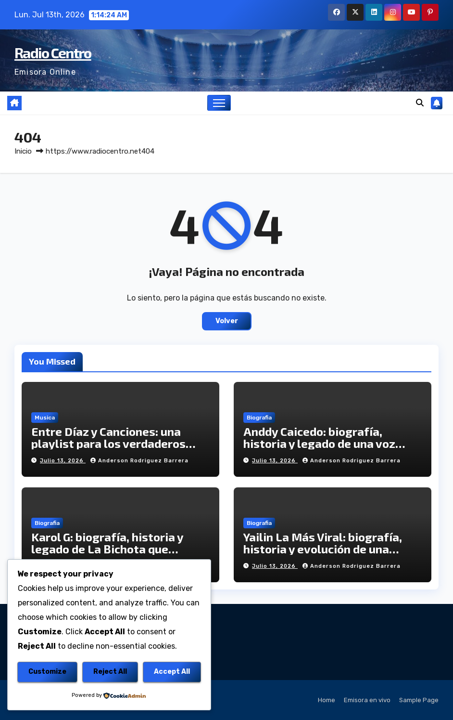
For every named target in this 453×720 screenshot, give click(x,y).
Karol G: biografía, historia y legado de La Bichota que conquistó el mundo (107, 549)
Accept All (172, 672)
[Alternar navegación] (219, 103)
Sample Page (419, 700)
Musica (45, 417)
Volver (226, 321)
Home (326, 700)
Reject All (110, 672)
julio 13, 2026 (63, 461)
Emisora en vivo (367, 700)
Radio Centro (52, 52)
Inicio (23, 151)
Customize (47, 672)
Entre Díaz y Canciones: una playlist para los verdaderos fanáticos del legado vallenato (115, 443)
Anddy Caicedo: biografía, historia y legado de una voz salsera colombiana (319, 443)
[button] (420, 102)
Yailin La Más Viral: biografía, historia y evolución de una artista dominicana (322, 549)
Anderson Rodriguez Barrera (139, 461)
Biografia (259, 417)
